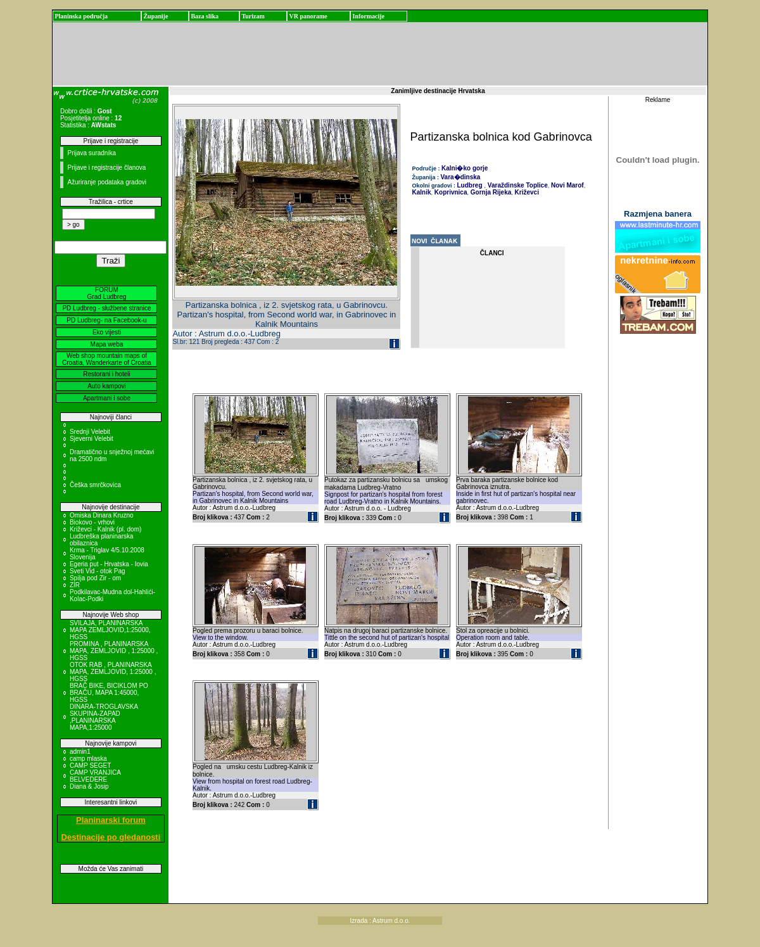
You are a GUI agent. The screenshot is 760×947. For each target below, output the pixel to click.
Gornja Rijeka (490, 192)
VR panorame (308, 16)
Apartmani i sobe (106, 398)
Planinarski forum (111, 820)
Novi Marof (566, 185)
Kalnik (421, 192)
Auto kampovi (106, 386)
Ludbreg (470, 185)
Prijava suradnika (91, 152)
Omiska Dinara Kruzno (102, 515)
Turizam (252, 16)
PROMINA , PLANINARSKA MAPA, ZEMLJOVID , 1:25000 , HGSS (114, 650)
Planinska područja (81, 16)
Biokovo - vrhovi (92, 522)
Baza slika (204, 16)
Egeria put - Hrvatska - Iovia (109, 564)
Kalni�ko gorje (464, 168)
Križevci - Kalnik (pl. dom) (105, 529)
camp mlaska (88, 758)
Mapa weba (107, 344)
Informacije (368, 16)
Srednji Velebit (90, 431)
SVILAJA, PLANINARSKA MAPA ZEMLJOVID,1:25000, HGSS (110, 630)
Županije (155, 16)
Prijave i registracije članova (106, 167)
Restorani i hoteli (106, 374)
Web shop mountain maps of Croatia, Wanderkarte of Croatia (106, 359)
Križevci (526, 192)
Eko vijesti (106, 332)
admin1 (80, 751)
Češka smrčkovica (95, 484)
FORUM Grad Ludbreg (107, 293)
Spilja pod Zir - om (95, 578)
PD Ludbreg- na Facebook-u (106, 320)
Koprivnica (450, 192)
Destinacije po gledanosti (111, 837)
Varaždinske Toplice (517, 185)
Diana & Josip (89, 786)
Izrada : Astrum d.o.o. (380, 920)
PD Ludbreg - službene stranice (106, 308)
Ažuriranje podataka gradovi (106, 182)
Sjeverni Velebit (91, 438)
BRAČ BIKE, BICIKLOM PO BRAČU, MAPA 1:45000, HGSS (109, 692)
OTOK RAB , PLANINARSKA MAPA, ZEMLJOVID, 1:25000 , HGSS (113, 671)
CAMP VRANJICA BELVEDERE (95, 776)
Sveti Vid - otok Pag (97, 571)
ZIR (75, 585)
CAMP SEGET (90, 765)
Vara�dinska (461, 177)
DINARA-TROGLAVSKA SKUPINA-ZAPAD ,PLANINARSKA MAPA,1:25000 (104, 717)
